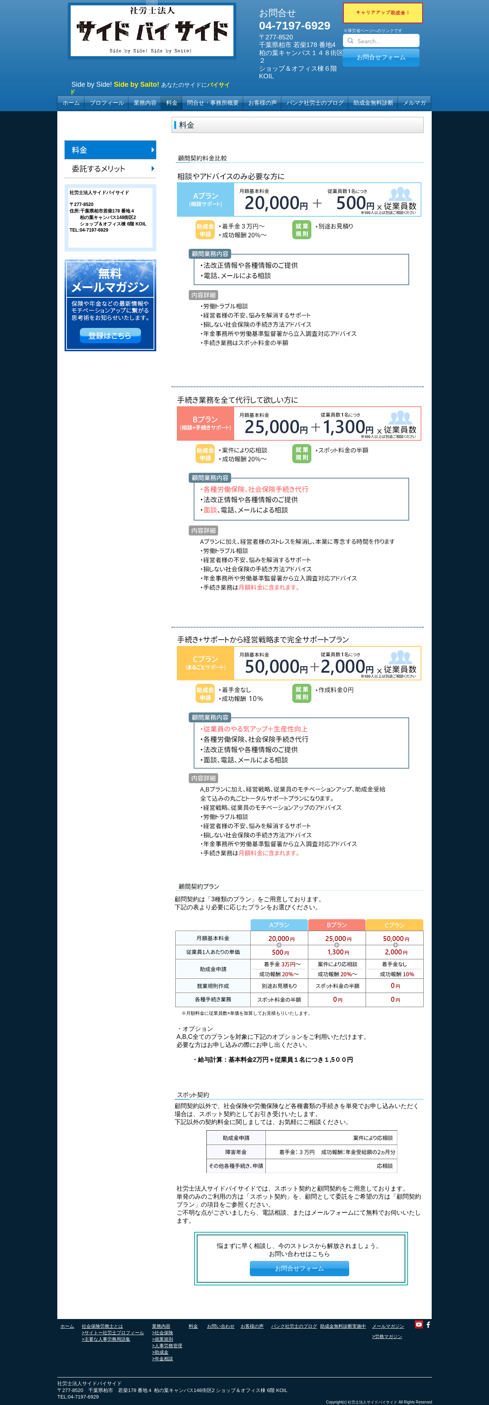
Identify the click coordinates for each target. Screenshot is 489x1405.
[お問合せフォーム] (381, 58)
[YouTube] (419, 1325)
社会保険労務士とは (102, 1326)
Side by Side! (92, 84)
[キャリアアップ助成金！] (383, 13)
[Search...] (380, 41)
